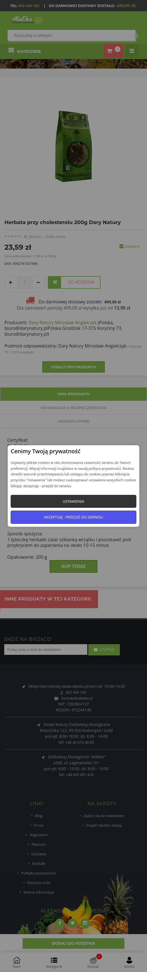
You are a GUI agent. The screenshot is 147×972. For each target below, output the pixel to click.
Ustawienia (73, 501)
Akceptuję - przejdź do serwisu (73, 517)
